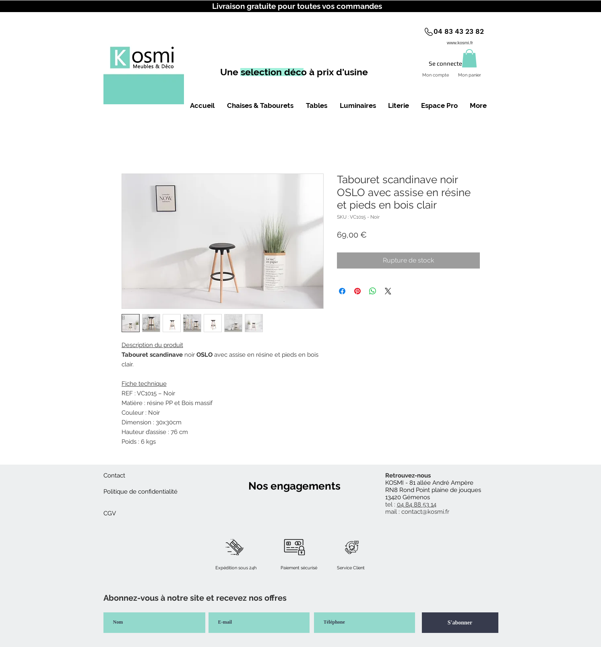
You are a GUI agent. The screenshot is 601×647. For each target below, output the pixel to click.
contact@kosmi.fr (425, 511)
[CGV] (110, 513)
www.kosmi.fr (460, 42)
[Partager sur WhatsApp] (373, 291)
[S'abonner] (460, 622)
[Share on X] (388, 291)
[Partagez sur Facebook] (342, 291)
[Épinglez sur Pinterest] (357, 291)
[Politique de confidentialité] (140, 492)
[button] (469, 58)
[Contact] (114, 475)
